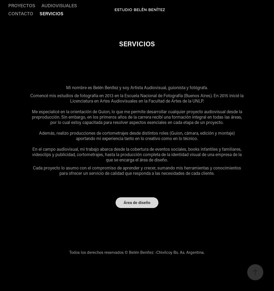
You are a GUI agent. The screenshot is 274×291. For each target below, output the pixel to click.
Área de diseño (137, 203)
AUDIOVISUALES (59, 5)
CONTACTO (20, 13)
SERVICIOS (51, 13)
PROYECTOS (21, 5)
